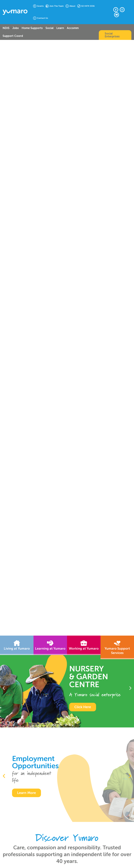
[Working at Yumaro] (83, 643)
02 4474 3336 (88, 6)
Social (50, 28)
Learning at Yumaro (50, 648)
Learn (60, 28)
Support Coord (13, 36)
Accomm (73, 28)
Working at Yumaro (84, 648)
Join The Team (56, 6)
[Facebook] (115, 9)
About (72, 6)
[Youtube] (116, 14)
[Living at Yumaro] (16, 643)
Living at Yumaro (17, 648)
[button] (115, 35)
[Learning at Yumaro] (50, 643)
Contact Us (42, 18)
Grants (40, 6)
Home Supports (32, 28)
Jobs (15, 28)
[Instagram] (122, 9)
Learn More (26, 793)
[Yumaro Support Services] (117, 643)
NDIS (6, 28)
